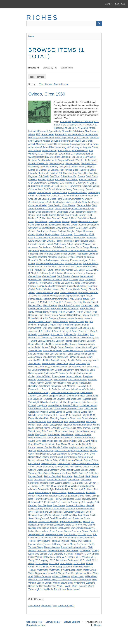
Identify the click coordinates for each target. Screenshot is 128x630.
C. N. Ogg (89, 183)
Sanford (71, 508)
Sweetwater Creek (54, 534)
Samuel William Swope (55, 508)
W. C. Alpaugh (42, 560)
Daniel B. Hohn (69, 218)
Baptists (40, 157)
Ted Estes (89, 537)
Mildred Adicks (69, 441)
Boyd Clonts (92, 176)
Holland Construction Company (43, 318)
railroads (32, 489)
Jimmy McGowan (58, 366)
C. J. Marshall (51, 183)
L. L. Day (41, 389)
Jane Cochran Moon (52, 357)
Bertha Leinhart (72, 163)
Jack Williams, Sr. (46, 341)
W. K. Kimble (66, 563)
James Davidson (66, 347)
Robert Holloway (43, 492)
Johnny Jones (58, 376)
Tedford (31, 541)
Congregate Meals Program (70, 212)
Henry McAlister (87, 308)
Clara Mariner (68, 205)
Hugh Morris (63, 325)
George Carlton (70, 279)
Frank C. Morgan (73, 263)
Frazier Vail (64, 266)
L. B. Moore (67, 386)
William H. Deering (61, 576)
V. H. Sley (86, 554)
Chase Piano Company (61, 199)
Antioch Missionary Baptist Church (44, 144)
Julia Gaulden (60, 379)
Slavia (86, 515)
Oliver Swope (70, 457)
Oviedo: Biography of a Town (57, 473)
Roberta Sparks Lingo (59, 496)
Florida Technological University (54, 260)
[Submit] (99, 23)
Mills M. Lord (84, 441)
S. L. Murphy (87, 502)
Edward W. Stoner (37, 241)
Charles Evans (44, 192)
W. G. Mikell (85, 560)
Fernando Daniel (52, 254)
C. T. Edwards (71, 186)
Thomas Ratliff (87, 544)
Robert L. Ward (59, 492)
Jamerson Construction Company (71, 344)
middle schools (54, 441)
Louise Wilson (41, 412)
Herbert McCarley (66, 312)
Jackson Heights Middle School (71, 341)
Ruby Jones (60, 499)
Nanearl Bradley (44, 447)
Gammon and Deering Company (79, 273)
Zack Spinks (60, 589)
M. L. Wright (83, 415)
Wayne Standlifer (66, 573)
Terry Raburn (43, 541)
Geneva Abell (86, 276)
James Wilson (35, 357)
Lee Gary (32, 399)
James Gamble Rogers (86, 347)
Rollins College (92, 496)
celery (81, 189)
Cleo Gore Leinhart (44, 208)
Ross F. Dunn (34, 499)
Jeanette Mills (34, 360)
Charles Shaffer (69, 195)
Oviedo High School (71, 466)
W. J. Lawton (41, 563)
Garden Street (49, 276)
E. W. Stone (54, 237)
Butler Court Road (87, 179)
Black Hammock (81, 170)
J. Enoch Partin (77, 331)
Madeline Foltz (42, 418)
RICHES (42, 17)
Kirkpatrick (56, 386)
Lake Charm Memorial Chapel (65, 392)
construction (90, 212)
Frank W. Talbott (90, 263)
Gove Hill (36, 295)
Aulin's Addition (49, 150)
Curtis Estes (63, 215)
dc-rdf (37, 605)
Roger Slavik (77, 496)
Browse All (33, 67)
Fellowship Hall (35, 254)
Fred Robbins (89, 266)
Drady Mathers (52, 234)
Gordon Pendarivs (68, 292)
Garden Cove (34, 276)
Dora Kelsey (81, 228)
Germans (92, 286)
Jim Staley (44, 366)
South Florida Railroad (60, 518)
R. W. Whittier (71, 486)
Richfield (88, 489)
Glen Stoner (66, 289)
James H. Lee (35, 350)
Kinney (82, 383)
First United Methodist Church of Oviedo (55, 257)
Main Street (82, 418)
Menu (31, 36)
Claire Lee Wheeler (37, 205)
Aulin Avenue (34, 150)
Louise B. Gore (75, 408)
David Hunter (55, 221)
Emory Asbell (66, 244)
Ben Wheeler (89, 157)
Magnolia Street (67, 418)
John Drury (68, 370)
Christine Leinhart (36, 202)
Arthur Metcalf (35, 147)
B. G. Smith (64, 154)
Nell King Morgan (45, 450)
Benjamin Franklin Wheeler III (42, 160)
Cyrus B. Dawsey (78, 215)
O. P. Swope (71, 454)
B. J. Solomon (77, 154)
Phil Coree (86, 479)
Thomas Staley (35, 547)
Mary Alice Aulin (68, 428)
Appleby (81, 144)
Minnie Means (68, 444)
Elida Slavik (88, 241)
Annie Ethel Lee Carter (81, 141)
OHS (86, 454)
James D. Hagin (49, 347)
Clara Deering (54, 205)
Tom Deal (41, 550)
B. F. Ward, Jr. (64, 150)
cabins (96, 186)
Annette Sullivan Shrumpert (56, 141)
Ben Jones (77, 157)
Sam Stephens (45, 505)
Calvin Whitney (35, 189)
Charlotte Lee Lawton (38, 199)
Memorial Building (63, 437)
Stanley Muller (77, 528)
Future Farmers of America (59, 270)
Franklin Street (51, 266)
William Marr (91, 576)
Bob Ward (55, 176)
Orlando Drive (51, 460)
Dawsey (66, 221)
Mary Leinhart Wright (79, 431)
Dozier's (40, 234)
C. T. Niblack (85, 186)
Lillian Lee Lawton (48, 402)
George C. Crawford (52, 279)
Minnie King (54, 444)
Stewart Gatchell (36, 534)
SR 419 (86, 521)
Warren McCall (50, 573)
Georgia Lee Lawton (46, 286)
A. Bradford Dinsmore (82, 121)
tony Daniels (41, 554)
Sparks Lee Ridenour (48, 521)
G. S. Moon (42, 273)
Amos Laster (47, 134)
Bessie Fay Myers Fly (38, 166)
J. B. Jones (83, 328)
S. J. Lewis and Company (68, 502)
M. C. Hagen (59, 415)
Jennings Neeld (90, 360)
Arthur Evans (92, 144)
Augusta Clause (90, 147)
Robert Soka (42, 496)
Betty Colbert (71, 166)
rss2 (71, 605)
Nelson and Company (64, 450)
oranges (82, 457)
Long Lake (42, 405)
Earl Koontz (67, 237)
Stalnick (32, 528)
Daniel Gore (83, 218)
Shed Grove (66, 515)
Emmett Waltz (52, 244)
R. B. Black (77, 483)
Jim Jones (81, 363)
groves (86, 299)
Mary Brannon (84, 428)
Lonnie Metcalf (55, 405)
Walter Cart (42, 570)
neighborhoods (76, 447)
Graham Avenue (49, 295)
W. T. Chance (42, 566)
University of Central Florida (67, 554)
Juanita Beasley (44, 379)
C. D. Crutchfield (36, 183)
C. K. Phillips (66, 183)
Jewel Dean (62, 363)
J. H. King (90, 331)
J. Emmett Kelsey (60, 331)
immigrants (75, 325)
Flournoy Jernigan (78, 260)
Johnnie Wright (43, 376)
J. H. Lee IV (43, 334)
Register (120, 3)
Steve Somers (56, 531)
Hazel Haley (87, 305)
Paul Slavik (79, 476)
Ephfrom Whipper (82, 244)
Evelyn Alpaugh (90, 247)
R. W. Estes (44, 486)
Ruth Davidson (89, 499)
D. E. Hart (41, 218)
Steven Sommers (72, 531)
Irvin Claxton (71, 328)
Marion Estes (48, 425)
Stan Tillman (43, 528)
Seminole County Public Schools (43, 515)
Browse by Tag (50, 67)
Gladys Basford (35, 289)
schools (59, 512)
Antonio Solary (69, 144)
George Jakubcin (87, 279)
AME (38, 134)
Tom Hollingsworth (56, 550)
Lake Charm (64, 389)
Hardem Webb (35, 305)
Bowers (81, 176)
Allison (31, 134)
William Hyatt (77, 576)
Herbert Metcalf (83, 312)
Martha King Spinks (82, 425)
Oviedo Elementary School (48, 466)
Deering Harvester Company (84, 221)
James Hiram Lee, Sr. (47, 354)
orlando (40, 460)
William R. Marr (35, 579)
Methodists (40, 441)
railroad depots (86, 486)
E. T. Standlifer (41, 237)
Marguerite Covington (74, 421)
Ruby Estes (47, 499)
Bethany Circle (57, 166)
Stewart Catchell (90, 531)
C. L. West (78, 183)
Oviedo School (80, 470)
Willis (94, 579)
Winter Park (79, 583)
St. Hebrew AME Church (83, 525)
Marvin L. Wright (52, 428)
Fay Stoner (33, 250)
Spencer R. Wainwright (71, 521)
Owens (82, 473)
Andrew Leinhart (46, 137)
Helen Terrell (43, 308)
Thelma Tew (75, 541)
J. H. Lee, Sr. (70, 334)
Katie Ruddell (59, 383)
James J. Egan (65, 354)
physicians (33, 483)
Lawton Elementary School (72, 395)
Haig (79, 302)
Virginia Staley (42, 557)
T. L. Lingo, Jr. (85, 534)
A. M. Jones (68, 128)
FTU (43, 270)
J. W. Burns (58, 337)
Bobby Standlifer (68, 176)
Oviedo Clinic (64, 463)
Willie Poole (85, 579)
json (54, 605)
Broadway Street (46, 179)
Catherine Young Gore (66, 189)
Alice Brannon (91, 131)
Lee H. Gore (44, 399)
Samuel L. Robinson (75, 505)
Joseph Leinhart (73, 376)
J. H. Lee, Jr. (57, 334)
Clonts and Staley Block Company (71, 208)
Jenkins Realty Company (55, 360)
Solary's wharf (42, 518)
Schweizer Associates (74, 512)
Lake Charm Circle (80, 389)
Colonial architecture (45, 212)
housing (79, 318)
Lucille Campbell (57, 412)
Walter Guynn (89, 570)
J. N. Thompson (43, 337)
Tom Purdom (72, 550)
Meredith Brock (81, 437)
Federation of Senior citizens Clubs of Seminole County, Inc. (68, 250)
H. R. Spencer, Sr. (67, 302)
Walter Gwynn (35, 573)
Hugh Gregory (49, 325)
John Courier (55, 370)
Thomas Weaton (52, 547)
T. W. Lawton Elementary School (67, 537)
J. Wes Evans (86, 337)
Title (41, 84)
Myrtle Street (82, 444)
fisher (78, 257)
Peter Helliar (73, 479)
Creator (48, 84)
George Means (80, 283)
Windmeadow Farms (62, 583)
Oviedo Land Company (48, 470)
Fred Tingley (34, 270)
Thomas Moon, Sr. (70, 544)
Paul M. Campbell (52, 476)
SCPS (89, 512)
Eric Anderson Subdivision (51, 247)
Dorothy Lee (42, 231)
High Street (44, 315)
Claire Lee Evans (90, 202)
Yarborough (33, 589)
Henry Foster (57, 308)
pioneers (44, 483)
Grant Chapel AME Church (69, 299)
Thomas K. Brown (51, 544)
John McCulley (82, 370)
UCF (50, 554)
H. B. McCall (41, 302)
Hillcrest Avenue (58, 315)
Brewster (32, 179)
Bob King (88, 173)
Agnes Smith (55, 131)
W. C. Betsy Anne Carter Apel (64, 560)
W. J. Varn (54, 563)
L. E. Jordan (80, 386)
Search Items (67, 67)
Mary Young (40, 434)
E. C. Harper (67, 234)
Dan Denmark (54, 218)
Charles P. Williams (77, 192)
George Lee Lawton (62, 283)
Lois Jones (87, 402)
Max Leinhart (54, 434)
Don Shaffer (44, 228)
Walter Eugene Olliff (72, 570)
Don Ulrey (56, 228)
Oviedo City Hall (48, 463)
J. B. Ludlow (44, 331)
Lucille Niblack (73, 412)
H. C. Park (53, 302)
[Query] (64, 23)
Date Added (60, 84)
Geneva (75, 276)
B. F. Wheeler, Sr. (49, 154)
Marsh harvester (64, 425)
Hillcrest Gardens (90, 315)
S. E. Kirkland (48, 502)
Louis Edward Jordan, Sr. (40, 408)
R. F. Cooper (90, 483)
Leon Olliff (70, 399)
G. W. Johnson (56, 273)
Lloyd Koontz (74, 402)
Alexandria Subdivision (73, 131)
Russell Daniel (74, 499)
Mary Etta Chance (45, 431)
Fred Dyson (76, 266)
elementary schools (73, 241)
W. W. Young (56, 566)
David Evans (41, 221)
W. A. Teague (68, 557)
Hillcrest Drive (73, 315)
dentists (52, 225)
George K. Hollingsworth (40, 283)
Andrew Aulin (61, 134)
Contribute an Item (35, 625)
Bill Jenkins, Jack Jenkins (60, 170)
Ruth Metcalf (34, 502)
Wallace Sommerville (73, 566)
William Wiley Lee (52, 579)
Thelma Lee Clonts (59, 541)
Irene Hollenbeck (56, 328)
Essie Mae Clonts (73, 247)
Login (108, 3)
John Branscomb (40, 370)
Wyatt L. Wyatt (63, 586)
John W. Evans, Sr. (59, 373)
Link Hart (62, 402)
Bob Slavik (44, 176)
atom (30, 605)
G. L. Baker (79, 270)
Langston (53, 395)
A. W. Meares (81, 128)
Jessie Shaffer (48, 363)
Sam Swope (59, 505)
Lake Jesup (42, 395)
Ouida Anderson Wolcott (70, 460)
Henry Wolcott (50, 312)
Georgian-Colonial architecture (72, 286)
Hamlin (86, 302)
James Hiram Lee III (52, 350)
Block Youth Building (47, 173)
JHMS (72, 363)
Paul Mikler (67, 476)
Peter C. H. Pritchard (57, 479)
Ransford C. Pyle (46, 489)
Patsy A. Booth (35, 476)
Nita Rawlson (82, 450)
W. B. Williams (83, 557)
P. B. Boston (92, 473)
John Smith (43, 373)
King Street (72, 383)
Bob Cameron (65, 173)
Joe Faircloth (74, 366)
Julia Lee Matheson (77, 379)
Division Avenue (78, 225)
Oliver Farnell (56, 457)
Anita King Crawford (64, 137)
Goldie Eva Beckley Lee (47, 292)
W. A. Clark (55, 557)
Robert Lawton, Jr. (76, 492)
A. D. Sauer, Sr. (71, 124)
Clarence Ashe (84, 205)
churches (60, 202)
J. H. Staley (82, 334)
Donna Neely (68, 228)
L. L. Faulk (52, 389)
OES (80, 454)
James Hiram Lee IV (73, 350)
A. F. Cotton (85, 124)
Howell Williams (60, 321)
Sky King (77, 515)
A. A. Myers (65, 121)
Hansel (94, 302)
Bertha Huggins (56, 163)
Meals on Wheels (83, 434)
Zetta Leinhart (73, 589)
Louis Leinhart (60, 408)
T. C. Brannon (70, 534)
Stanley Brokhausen (59, 528)
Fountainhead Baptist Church (50, 263)
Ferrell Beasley (68, 254)
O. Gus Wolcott (56, 454)
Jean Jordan (86, 357)
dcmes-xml (46, 605)
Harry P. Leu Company (69, 305)
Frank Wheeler (35, 266)
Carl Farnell (49, 189)
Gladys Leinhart (51, 289)
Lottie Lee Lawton (88, 405)
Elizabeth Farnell (36, 244)
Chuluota (50, 202)
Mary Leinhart (61, 431)
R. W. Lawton (57, 486)
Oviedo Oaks (66, 470)
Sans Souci (48, 512)
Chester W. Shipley (82, 199)
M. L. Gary (71, 415)
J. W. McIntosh (72, 337)
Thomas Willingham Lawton (74, 547)
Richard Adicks (62, 489)
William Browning (42, 576)
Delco (31, 225)
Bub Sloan (60, 179)
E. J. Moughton (81, 234)
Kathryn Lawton (44, 383)
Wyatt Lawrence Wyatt (82, 586)
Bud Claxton (72, 179)
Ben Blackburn (63, 157)
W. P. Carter (79, 563)
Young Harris (47, 589)
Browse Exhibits (71, 622)
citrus (68, 202)
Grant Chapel (64, 295)
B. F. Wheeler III (79, 150)
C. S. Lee (59, 186)
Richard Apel (77, 489)
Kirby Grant (44, 386)
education (91, 237)
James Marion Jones (84, 354)
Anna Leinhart (82, 137)
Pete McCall (39, 479)
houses (70, 318)
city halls (76, 202)
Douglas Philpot (74, 231)
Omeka (97, 625)
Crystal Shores (49, 215)
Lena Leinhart (57, 399)
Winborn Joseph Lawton (39, 583)
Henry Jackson (71, 308)
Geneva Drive (34, 279)
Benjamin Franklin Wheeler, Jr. (72, 160)
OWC (74, 473)
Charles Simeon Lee (88, 195)
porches (67, 483)
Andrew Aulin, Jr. (76, 134)
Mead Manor (67, 434)
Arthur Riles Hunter (52, 147)
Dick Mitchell (63, 225)
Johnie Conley (76, 373)
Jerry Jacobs (34, 363)
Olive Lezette (42, 457)
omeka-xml (63, 605)
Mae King (54, 418)
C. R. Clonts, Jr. (45, 186)
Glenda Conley (80, 289)
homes (62, 318)
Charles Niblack (59, 192)
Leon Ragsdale (84, 399)
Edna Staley (80, 237)
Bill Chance (40, 170)
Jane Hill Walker (71, 357)
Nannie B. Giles (60, 447)
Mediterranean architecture (41, 437)
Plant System (55, 483)
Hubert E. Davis (76, 321)
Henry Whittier (35, 312)
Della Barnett (41, 225)
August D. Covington (72, 147)
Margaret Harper (55, 421)
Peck (88, 476)
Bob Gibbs (78, 173)
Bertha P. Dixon (88, 163)
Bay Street (50, 157)
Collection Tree (34, 622)
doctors (90, 225)
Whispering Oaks (84, 573)
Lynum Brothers (44, 415)
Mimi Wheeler (40, 444)
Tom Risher (85, 550)
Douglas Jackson (57, 231)
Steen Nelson (41, 531)
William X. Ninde (70, 579)
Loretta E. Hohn (70, 405)
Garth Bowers (63, 276)
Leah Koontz (92, 395)
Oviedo (87, 460)
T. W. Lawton (45, 537)
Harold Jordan (50, 305)
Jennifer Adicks (75, 360)
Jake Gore (49, 344)
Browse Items (53, 622)
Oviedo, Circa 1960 (46, 94)
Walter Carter (55, 570)
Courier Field (34, 215)
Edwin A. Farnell (54, 241)
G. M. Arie (90, 270)
